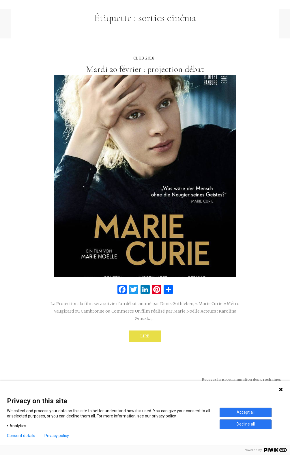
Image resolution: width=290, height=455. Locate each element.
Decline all (246, 424)
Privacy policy (56, 435)
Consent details (21, 435)
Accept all (246, 412)
